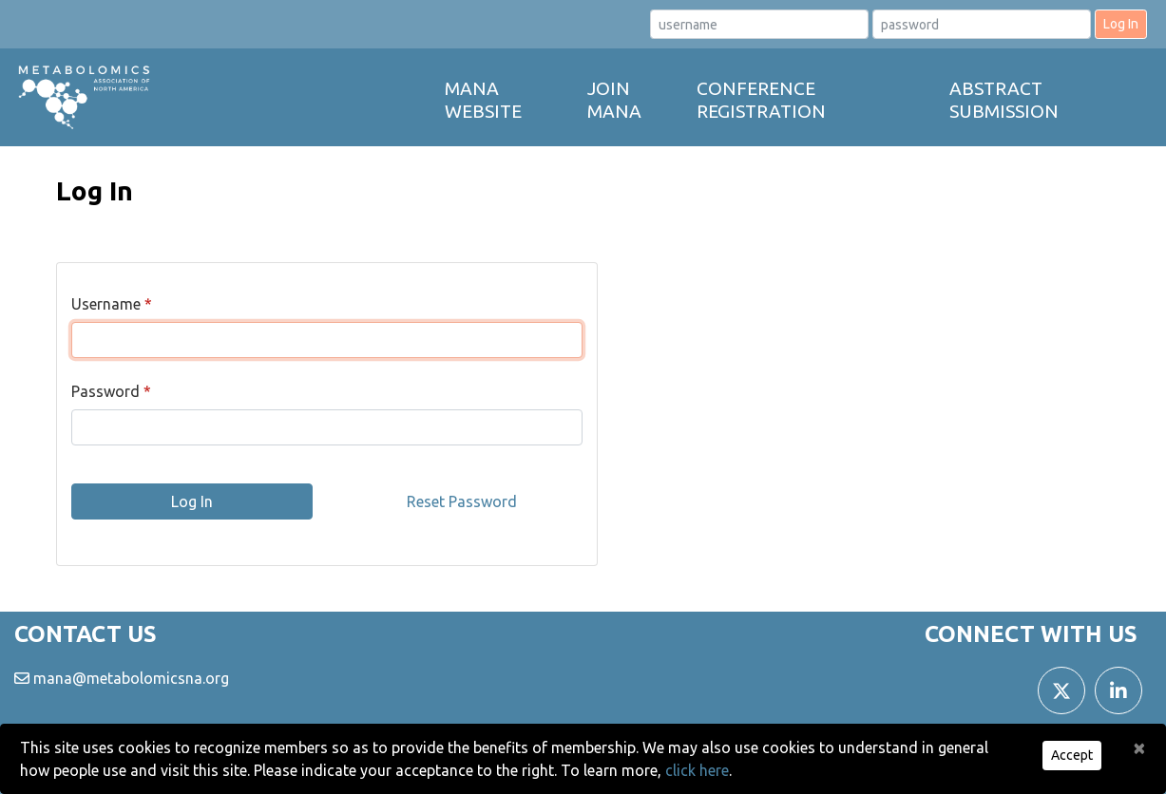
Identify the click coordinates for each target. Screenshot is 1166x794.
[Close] (1139, 747)
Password (105, 391)
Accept (1072, 755)
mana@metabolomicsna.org (131, 678)
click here (697, 770)
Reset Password (462, 501)
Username (106, 303)
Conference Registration (761, 100)
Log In (1120, 23)
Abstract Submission (1004, 100)
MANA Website (483, 100)
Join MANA (614, 100)
